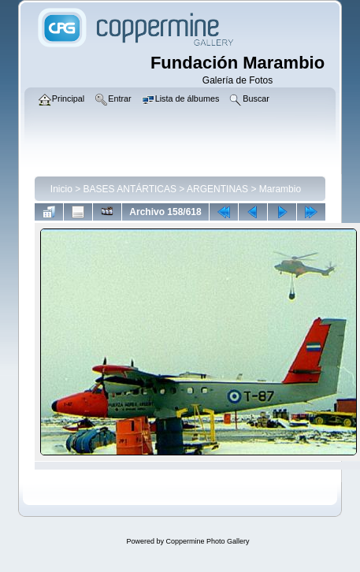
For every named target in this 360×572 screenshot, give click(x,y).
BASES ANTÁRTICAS (130, 189)
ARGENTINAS (217, 189)
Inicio (61, 189)
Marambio (280, 189)
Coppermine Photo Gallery (207, 541)
